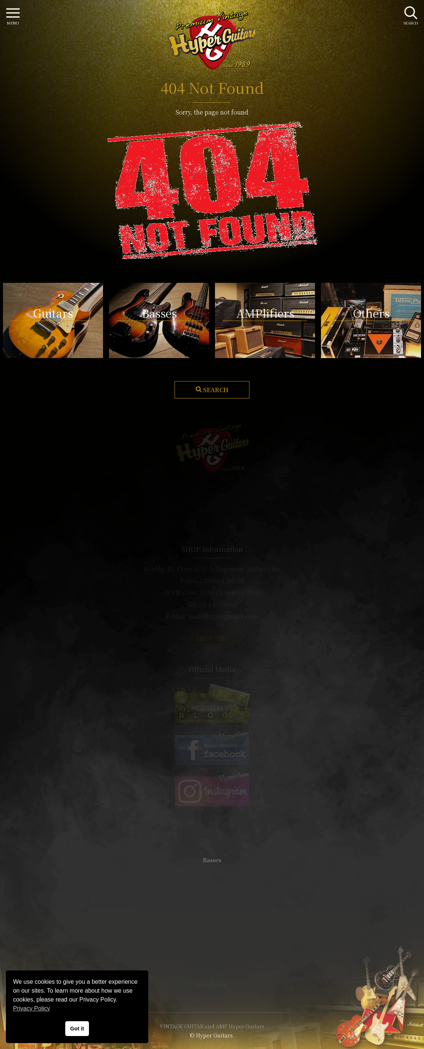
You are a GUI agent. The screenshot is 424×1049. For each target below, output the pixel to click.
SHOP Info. (212, 638)
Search (215, 389)
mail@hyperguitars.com (223, 616)
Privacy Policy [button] (31, 1008)
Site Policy (212, 984)
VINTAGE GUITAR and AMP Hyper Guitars (212, 1026)
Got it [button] (77, 1029)
